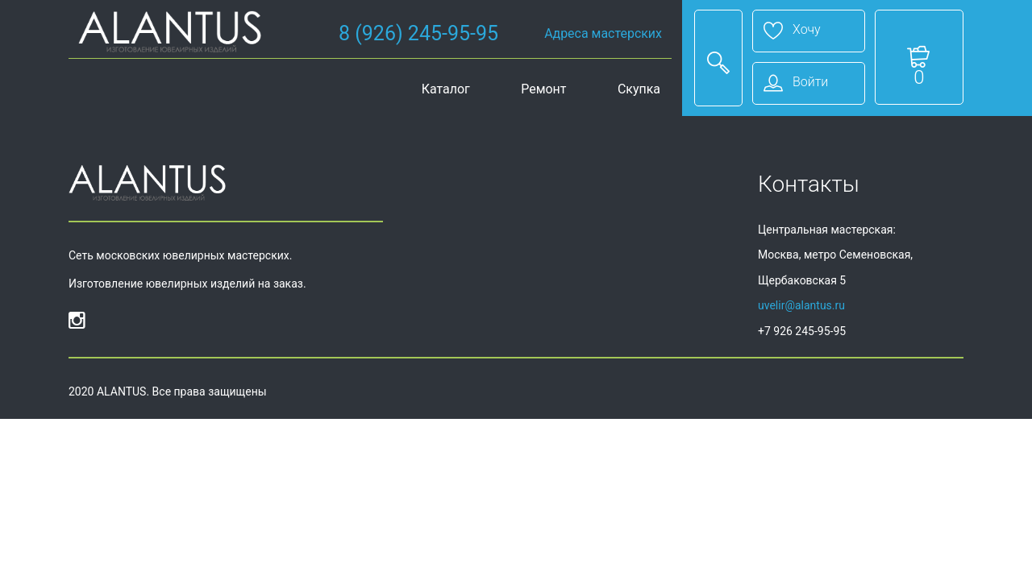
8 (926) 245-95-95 (418, 33)
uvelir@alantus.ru (801, 305)
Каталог (446, 89)
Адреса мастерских (603, 33)
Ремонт (543, 89)
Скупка (639, 89)
